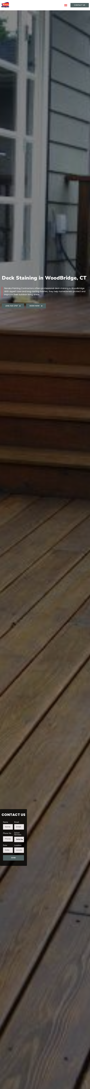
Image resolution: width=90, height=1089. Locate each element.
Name (5, 822)
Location (17, 845)
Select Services (17, 834)
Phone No (7, 833)
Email (16, 822)
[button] (65, 5)
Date (5, 845)
